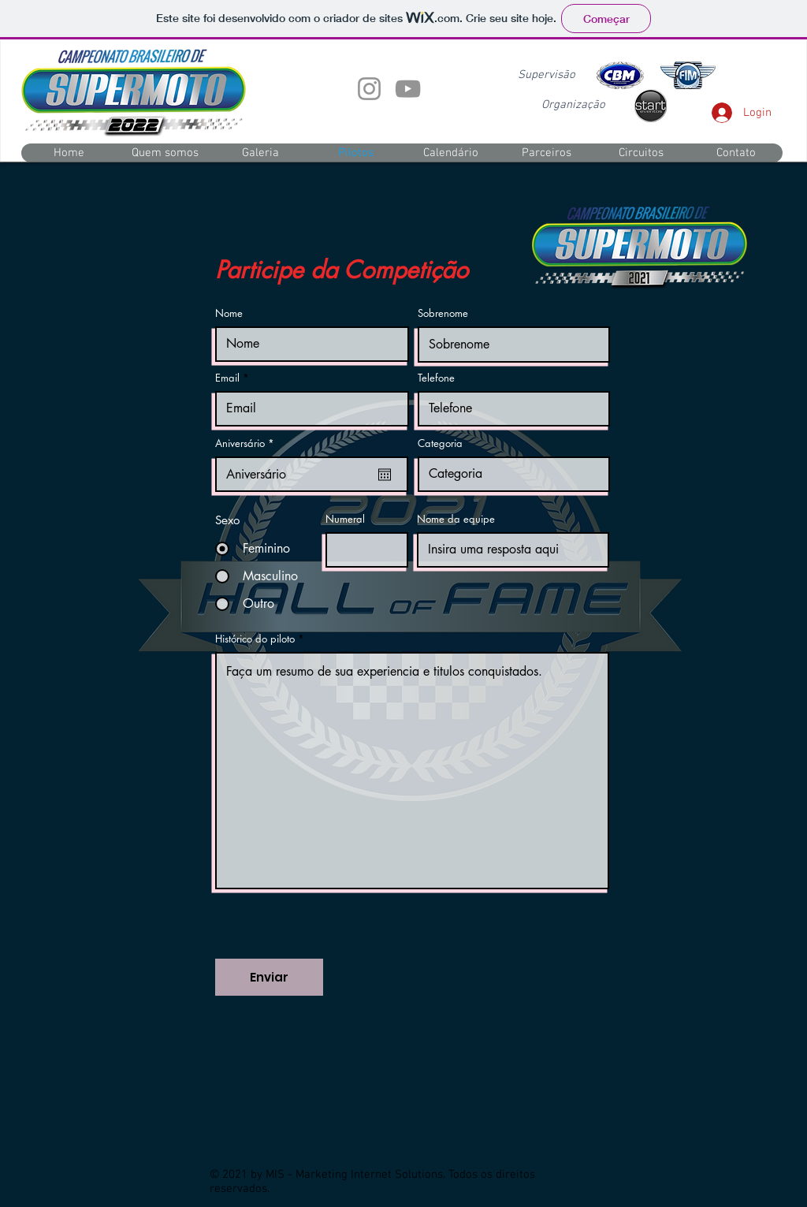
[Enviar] (269, 977)
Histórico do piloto (255, 639)
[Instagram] (369, 88)
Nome (229, 313)
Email (227, 378)
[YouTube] (407, 88)
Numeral (345, 519)
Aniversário (247, 443)
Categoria (440, 443)
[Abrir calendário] (384, 474)
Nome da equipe (456, 519)
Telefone (436, 378)
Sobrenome (443, 313)
